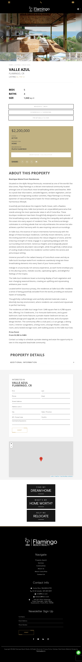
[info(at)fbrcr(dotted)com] (73, 2)
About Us (41, 568)
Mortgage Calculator (41, 155)
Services (41, 563)
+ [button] (11, 443)
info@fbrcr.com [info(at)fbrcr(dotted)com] (42, 594)
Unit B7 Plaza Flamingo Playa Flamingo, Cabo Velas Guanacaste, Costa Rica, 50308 (42, 601)
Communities (41, 566)
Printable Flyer (41, 118)
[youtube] (38, 639)
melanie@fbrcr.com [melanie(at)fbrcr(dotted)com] (42, 596)
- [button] (11, 446)
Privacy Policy (47, 649)
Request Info (41, 106)
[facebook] (33, 639)
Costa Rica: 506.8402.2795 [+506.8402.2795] (42, 588)
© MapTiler (56, 476)
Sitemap (55, 649)
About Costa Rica (41, 571)
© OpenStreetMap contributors (66, 476)
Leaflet (52, 476)
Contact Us (41, 574)
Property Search (41, 560)
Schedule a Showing (41, 112)
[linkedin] (43, 639)
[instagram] (48, 639)
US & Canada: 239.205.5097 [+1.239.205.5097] (42, 591)
